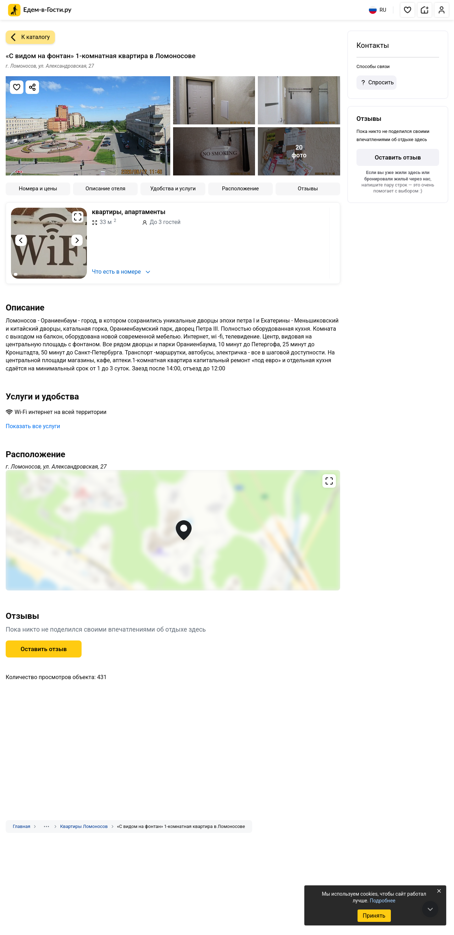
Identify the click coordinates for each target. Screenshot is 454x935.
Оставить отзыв (44, 649)
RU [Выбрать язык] (377, 10)
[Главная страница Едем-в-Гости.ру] (39, 10)
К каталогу (28, 37)
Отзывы (308, 188)
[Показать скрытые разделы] (46, 826)
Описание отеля (105, 188)
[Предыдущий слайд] (21, 240)
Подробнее (382, 900)
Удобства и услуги (172, 188)
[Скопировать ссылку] (32, 87)
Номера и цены (38, 188)
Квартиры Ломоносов (83, 826)
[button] (407, 10)
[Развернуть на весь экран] (77, 217)
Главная (21, 826)
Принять (373, 915)
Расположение (240, 188)
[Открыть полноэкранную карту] (173, 530)
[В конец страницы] (430, 909)
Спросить (376, 82)
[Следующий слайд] (77, 240)
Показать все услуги (33, 426)
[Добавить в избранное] (16, 87)
